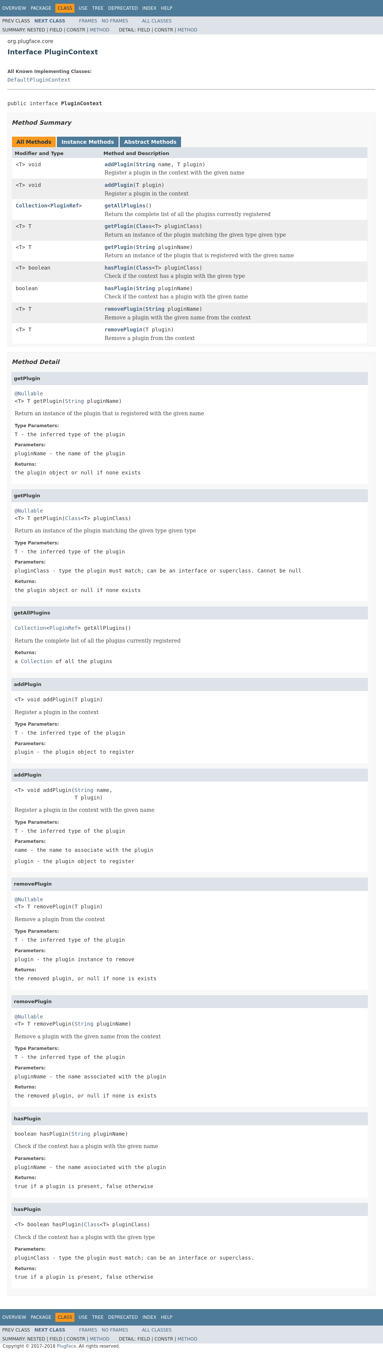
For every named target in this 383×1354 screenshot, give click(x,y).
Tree (98, 8)
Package (41, 8)
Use (83, 8)
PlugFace (66, 1346)
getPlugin (119, 226)
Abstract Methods (150, 142)
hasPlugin (119, 268)
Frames (88, 21)
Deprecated (123, 8)
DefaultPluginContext (39, 80)
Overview (14, 8)
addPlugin (119, 164)
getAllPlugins (125, 206)
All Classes (157, 21)
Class (144, 226)
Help (166, 8)
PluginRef (64, 206)
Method (100, 30)
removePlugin (124, 309)
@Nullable (29, 394)
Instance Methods (87, 142)
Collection (31, 206)
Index (150, 8)
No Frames (115, 21)
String (145, 164)
